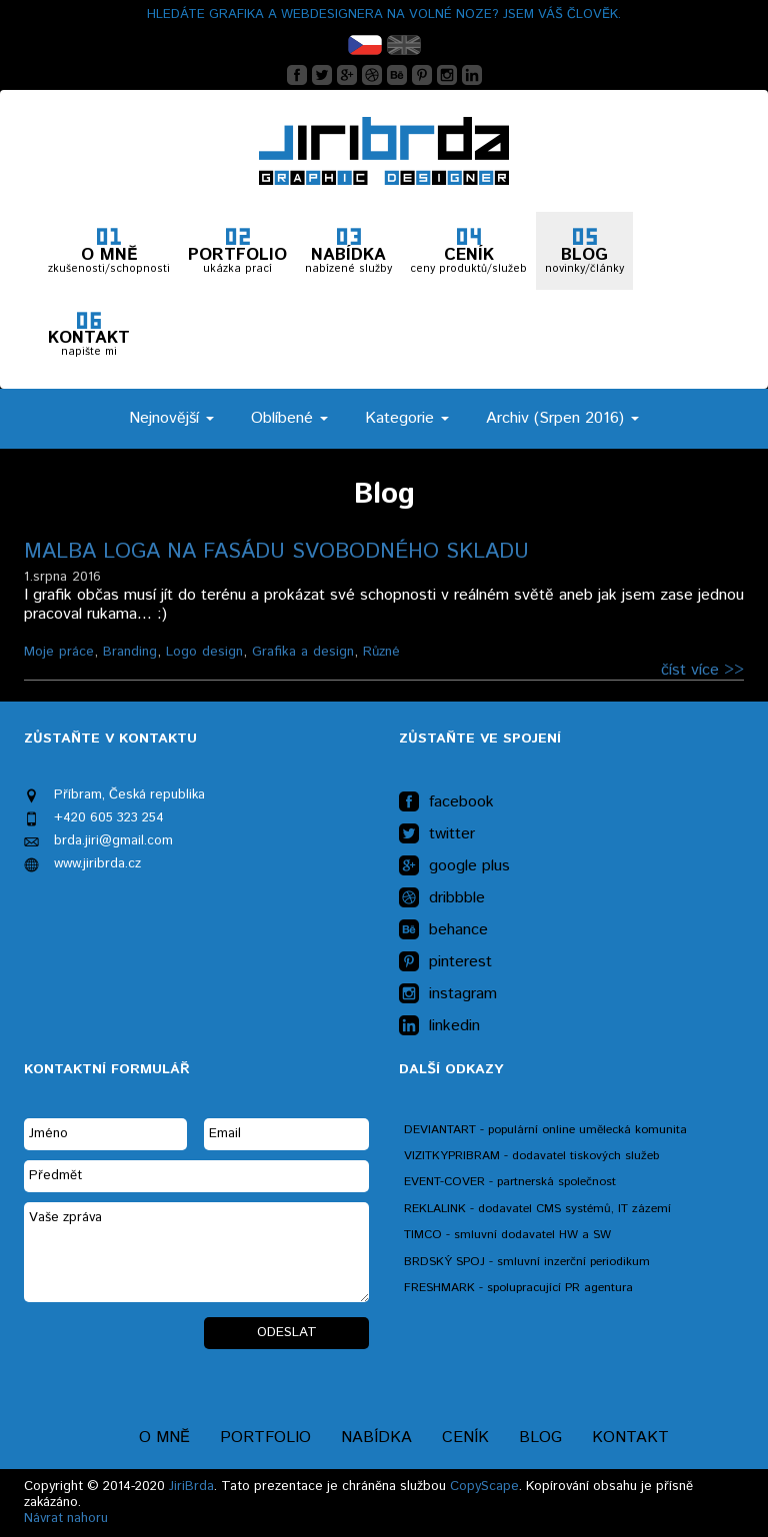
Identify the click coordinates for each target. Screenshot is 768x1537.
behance (443, 930)
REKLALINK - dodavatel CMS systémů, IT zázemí (537, 1208)
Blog (540, 1437)
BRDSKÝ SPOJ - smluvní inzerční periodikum (527, 1261)
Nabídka (376, 1437)
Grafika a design (303, 652)
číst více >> (702, 670)
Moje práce (59, 652)
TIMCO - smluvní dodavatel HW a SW (507, 1234)
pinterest (445, 962)
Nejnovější (171, 418)
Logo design (204, 652)
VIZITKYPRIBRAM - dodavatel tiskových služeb (531, 1155)
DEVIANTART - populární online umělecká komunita (545, 1129)
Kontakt (630, 1437)
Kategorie (407, 418)
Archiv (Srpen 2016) (562, 418)
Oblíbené (289, 418)
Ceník (465, 1437)
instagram (448, 994)
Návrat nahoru (66, 1518)
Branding (130, 652)
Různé (381, 652)
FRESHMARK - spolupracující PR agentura (518, 1287)
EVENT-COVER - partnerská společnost (510, 1181)
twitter (437, 834)
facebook (446, 802)
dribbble (442, 898)
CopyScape (484, 1486)
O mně (164, 1437)
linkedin (439, 1026)
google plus (454, 866)
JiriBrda (191, 1486)
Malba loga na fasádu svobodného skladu (276, 552)
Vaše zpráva (196, 1252)
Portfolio (265, 1437)
